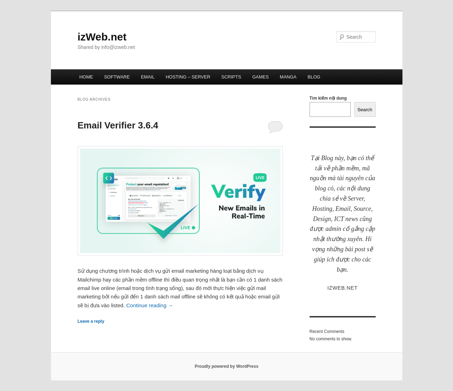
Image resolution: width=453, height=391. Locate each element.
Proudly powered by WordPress (226, 366)
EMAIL (148, 77)
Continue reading (149, 305)
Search (364, 109)
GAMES (260, 77)
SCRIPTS (231, 77)
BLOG (314, 77)
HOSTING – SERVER (188, 77)
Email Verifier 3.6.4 (118, 125)
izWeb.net (102, 37)
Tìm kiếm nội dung (328, 98)
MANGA (288, 77)
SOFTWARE (117, 77)
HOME (86, 77)
